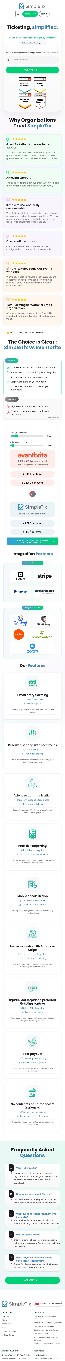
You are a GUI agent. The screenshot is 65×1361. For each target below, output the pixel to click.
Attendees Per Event (18, 442)
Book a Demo (7, 1324)
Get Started (30, 14)
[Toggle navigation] (18, 14)
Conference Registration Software (47, 1344)
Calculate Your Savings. (32, 43)
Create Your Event (9, 1331)
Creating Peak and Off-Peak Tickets (16, 1355)
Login (4, 1327)
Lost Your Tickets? (8, 1335)
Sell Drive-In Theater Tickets (45, 1326)
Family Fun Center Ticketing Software (48, 1322)
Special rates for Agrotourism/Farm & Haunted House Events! (33, 541)
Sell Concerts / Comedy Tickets (46, 1330)
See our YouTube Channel (48, 1304)
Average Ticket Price (19, 432)
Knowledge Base (40, 1355)
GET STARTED (32, 70)
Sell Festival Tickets (41, 1334)
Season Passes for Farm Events (14, 1359)
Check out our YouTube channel (46, 1359)
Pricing (4, 1320)
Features (5, 1316)
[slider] (16, 435)
